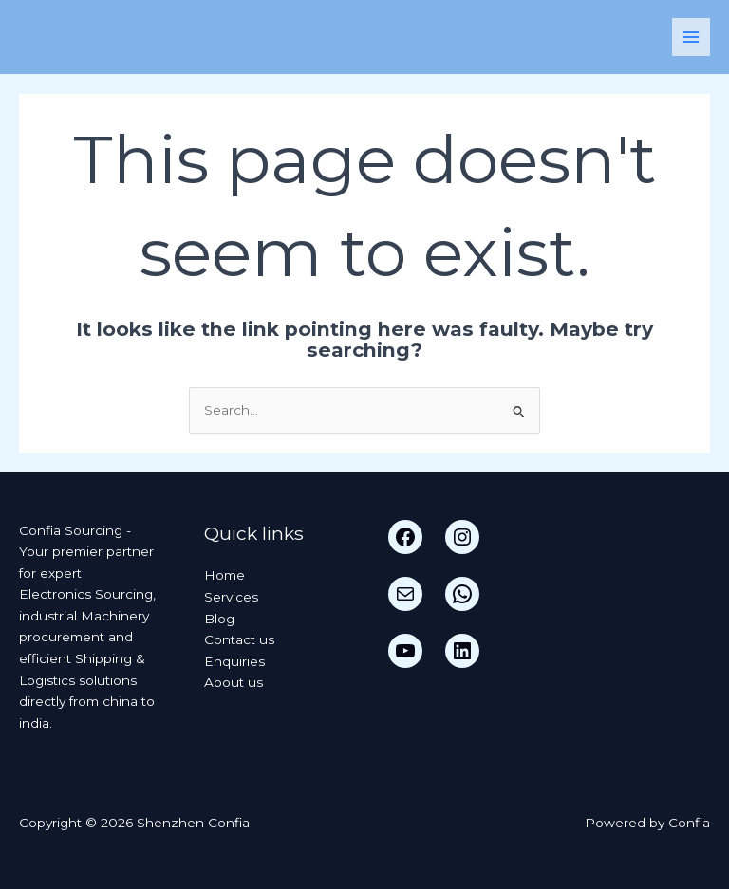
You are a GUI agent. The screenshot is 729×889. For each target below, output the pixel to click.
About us (233, 682)
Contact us (239, 639)
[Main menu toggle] (691, 37)
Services (231, 596)
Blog (219, 618)
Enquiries (234, 661)
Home (224, 575)
